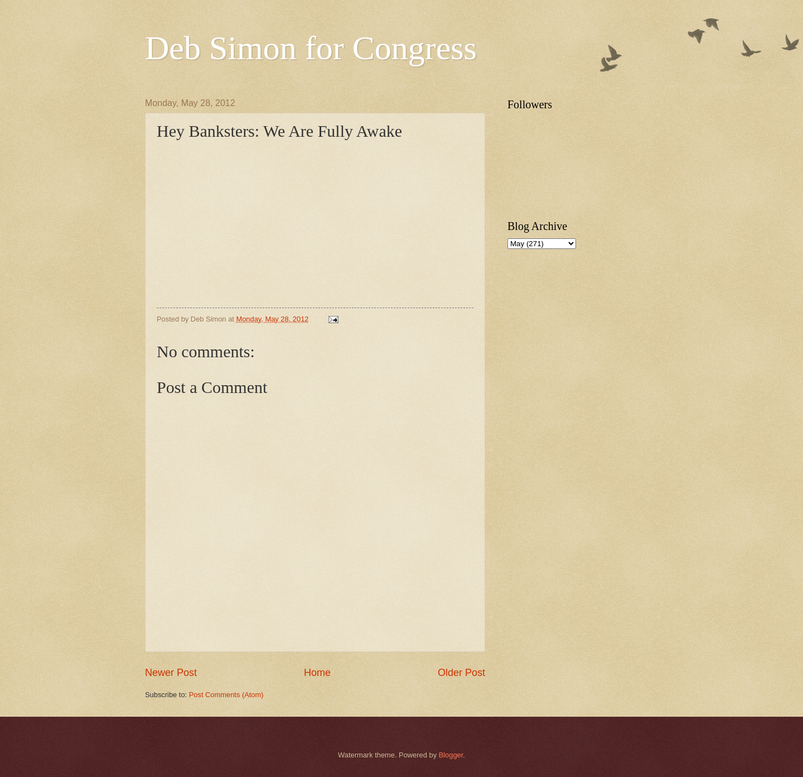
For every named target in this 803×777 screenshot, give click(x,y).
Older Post (461, 672)
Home (317, 672)
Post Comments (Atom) (226, 694)
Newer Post (171, 672)
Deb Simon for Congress (311, 48)
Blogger (451, 755)
